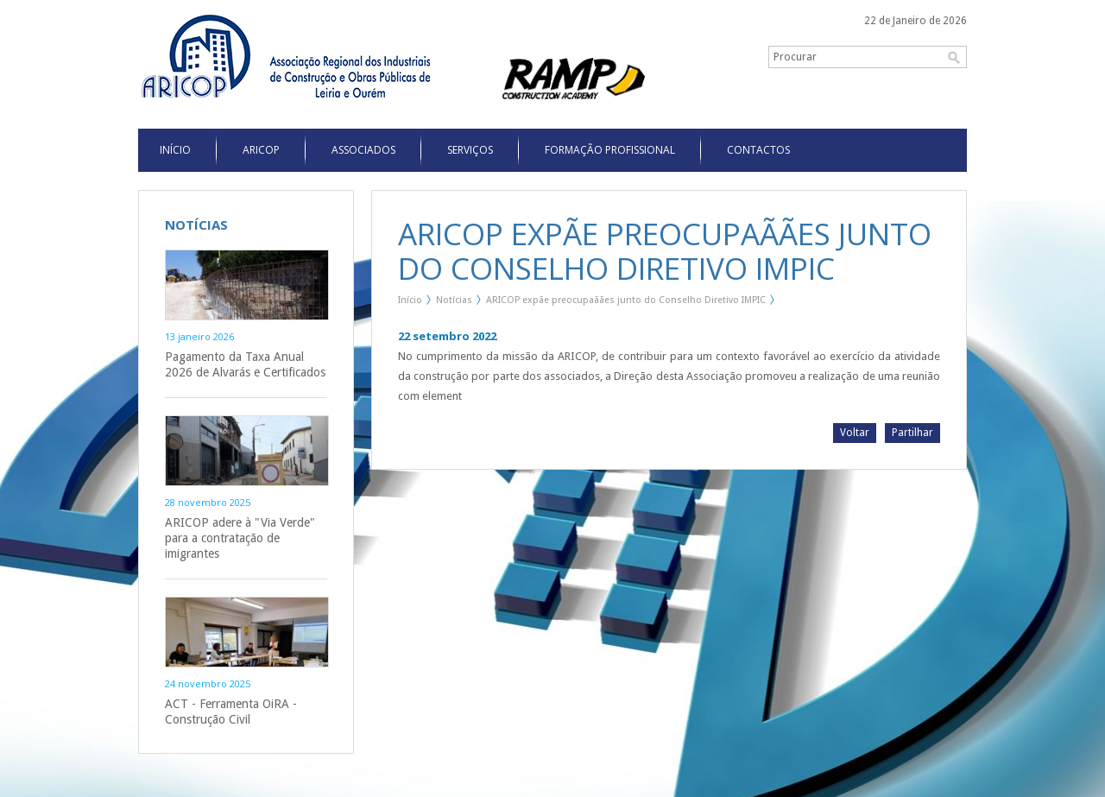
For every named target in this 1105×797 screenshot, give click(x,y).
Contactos (758, 149)
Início (410, 300)
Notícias (454, 300)
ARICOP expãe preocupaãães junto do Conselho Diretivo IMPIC (626, 300)
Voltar (854, 433)
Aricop (261, 149)
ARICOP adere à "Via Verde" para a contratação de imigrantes (240, 538)
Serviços (470, 149)
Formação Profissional (610, 149)
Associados (363, 149)
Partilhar (912, 433)
